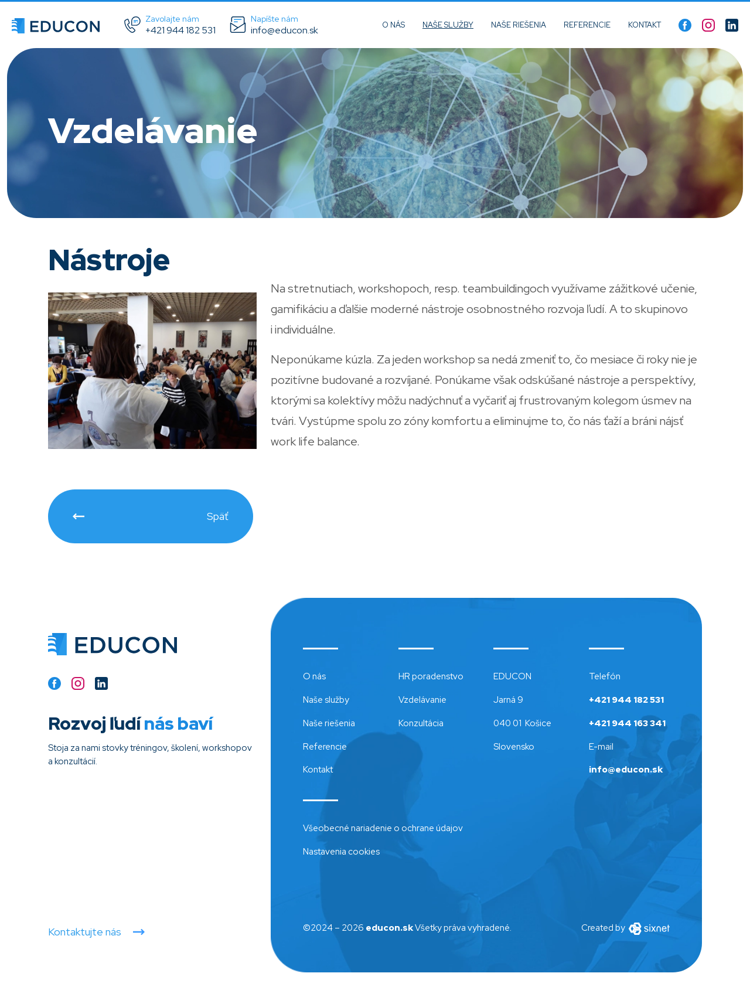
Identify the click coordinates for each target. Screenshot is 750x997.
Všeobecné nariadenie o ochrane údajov (383, 828)
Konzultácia (421, 723)
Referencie (587, 25)
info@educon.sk (626, 769)
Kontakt (644, 25)
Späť (218, 516)
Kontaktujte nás (84, 932)
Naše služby (447, 25)
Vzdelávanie (422, 700)
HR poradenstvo (430, 676)
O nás (393, 25)
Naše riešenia (518, 25)
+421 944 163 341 (627, 723)
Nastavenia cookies (341, 852)
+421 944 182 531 (626, 700)
